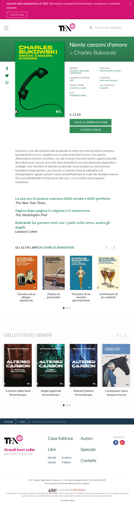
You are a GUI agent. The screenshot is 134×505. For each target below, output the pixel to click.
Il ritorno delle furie (18, 391)
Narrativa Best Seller (110, 70)
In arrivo (67, 457)
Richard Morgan (18, 394)
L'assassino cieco (116, 391)
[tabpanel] (26, 281)
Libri (22, 422)
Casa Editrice (60, 438)
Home (8, 422)
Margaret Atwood (116, 394)
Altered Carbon (83, 391)
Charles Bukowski (58, 247)
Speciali (88, 449)
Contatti (88, 460)
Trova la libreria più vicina (90, 122)
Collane (66, 462)
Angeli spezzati (51, 391)
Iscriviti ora (17, 14)
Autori (87, 438)
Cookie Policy (67, 500)
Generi (52, 462)
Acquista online (90, 129)
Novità (52, 457)
